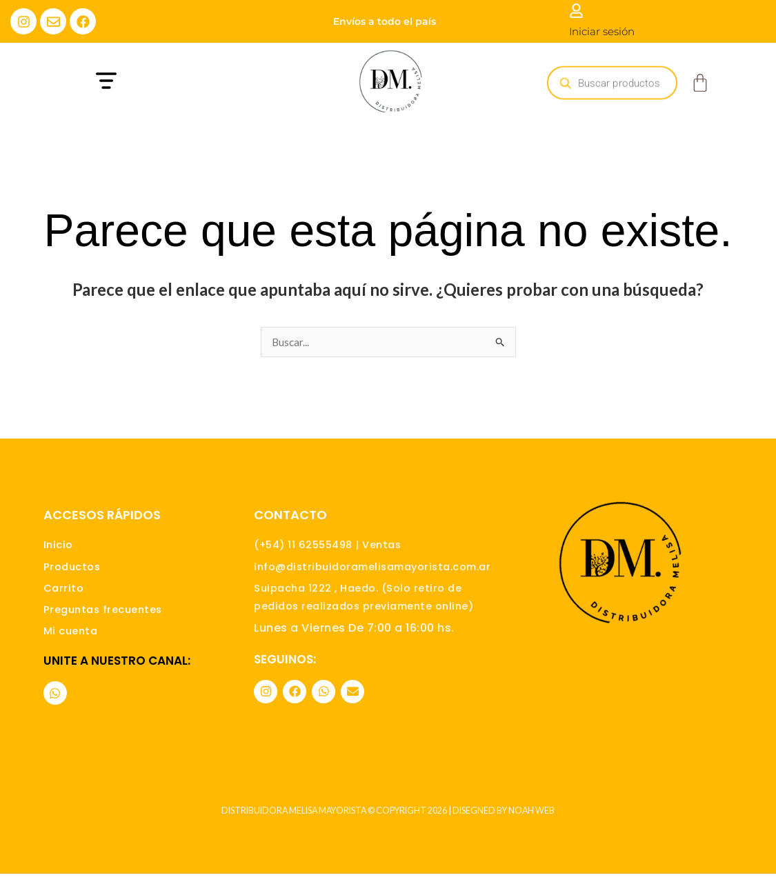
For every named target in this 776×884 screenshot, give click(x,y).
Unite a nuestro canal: (116, 670)
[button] (173, 82)
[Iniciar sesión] (576, 10)
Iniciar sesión (602, 31)
